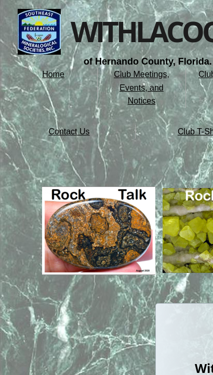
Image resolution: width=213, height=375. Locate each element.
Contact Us (68, 131)
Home (53, 74)
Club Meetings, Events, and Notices (141, 87)
